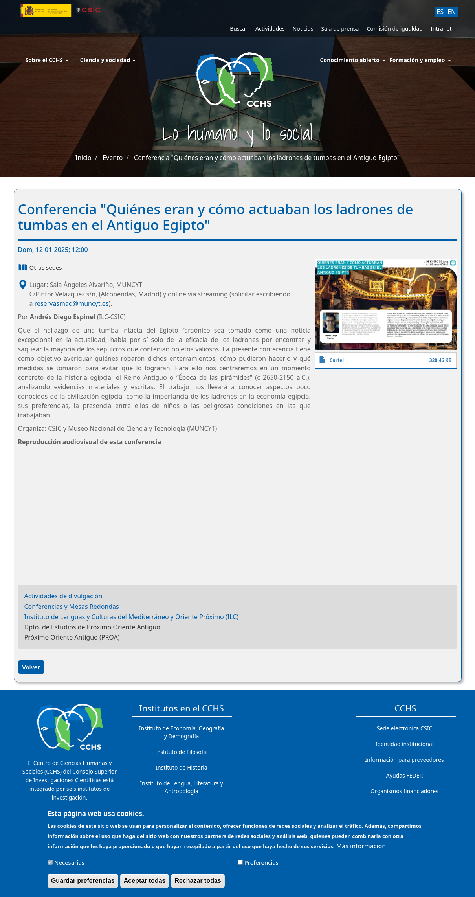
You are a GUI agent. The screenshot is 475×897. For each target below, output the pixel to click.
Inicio (83, 157)
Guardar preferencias (83, 880)
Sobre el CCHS (47, 60)
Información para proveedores (404, 759)
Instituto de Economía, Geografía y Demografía (181, 732)
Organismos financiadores (404, 791)
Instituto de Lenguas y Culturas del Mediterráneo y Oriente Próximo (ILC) (131, 616)
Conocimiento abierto (350, 60)
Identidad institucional (405, 744)
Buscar (239, 28)
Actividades (270, 28)
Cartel (337, 360)
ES (440, 11)
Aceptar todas (145, 880)
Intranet (441, 28)
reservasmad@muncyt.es (72, 303)
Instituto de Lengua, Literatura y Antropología (181, 787)
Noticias (303, 28)
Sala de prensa (340, 28)
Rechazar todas (197, 880)
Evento (113, 157)
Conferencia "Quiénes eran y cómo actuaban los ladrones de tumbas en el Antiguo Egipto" (267, 157)
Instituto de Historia (181, 767)
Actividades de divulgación (63, 596)
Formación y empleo (417, 60)
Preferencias (261, 862)
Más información (361, 846)
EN (451, 11)
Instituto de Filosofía (181, 751)
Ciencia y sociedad (108, 60)
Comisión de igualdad (395, 28)
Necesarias (69, 862)
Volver (31, 667)
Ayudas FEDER (404, 775)
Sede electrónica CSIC (404, 728)
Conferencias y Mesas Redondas (71, 606)
